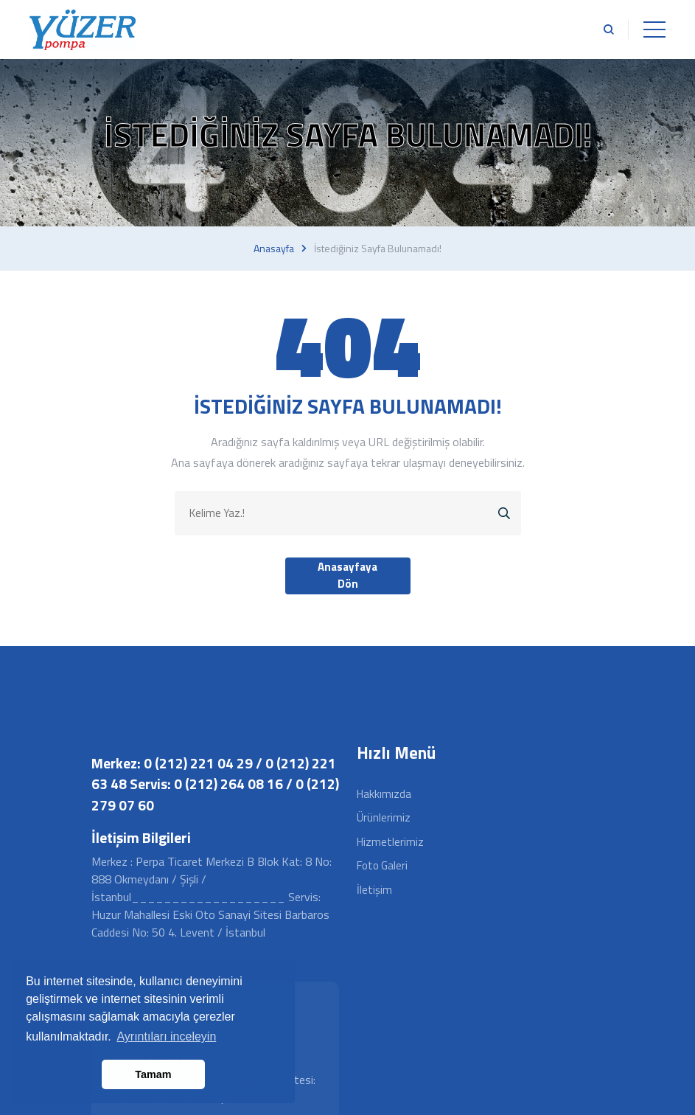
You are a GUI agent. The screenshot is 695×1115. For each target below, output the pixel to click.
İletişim (374, 889)
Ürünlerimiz (384, 817)
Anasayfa (274, 248)
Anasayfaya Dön (347, 575)
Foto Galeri (382, 865)
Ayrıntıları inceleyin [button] (166, 1036)
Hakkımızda (384, 793)
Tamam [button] (153, 1074)
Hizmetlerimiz (390, 841)
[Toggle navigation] (654, 29)
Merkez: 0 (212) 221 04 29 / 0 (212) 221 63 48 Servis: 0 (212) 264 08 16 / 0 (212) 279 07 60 (215, 784)
